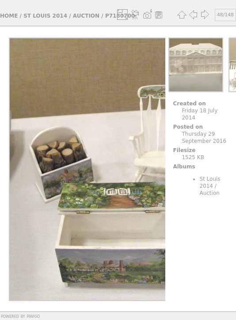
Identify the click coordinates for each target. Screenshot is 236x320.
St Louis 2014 (45, 16)
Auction (86, 16)
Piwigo (33, 316)
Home (9, 16)
